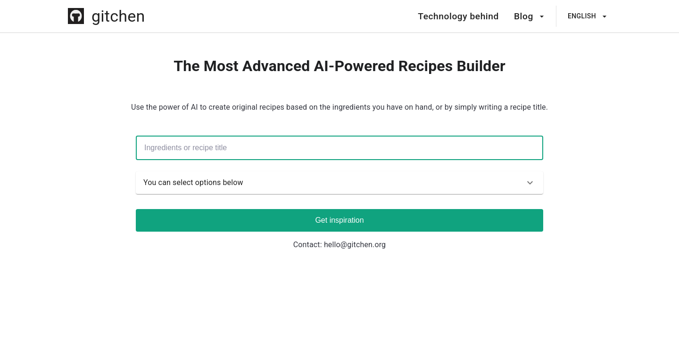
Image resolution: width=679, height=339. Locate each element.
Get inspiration (339, 220)
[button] (339, 182)
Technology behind (458, 16)
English (587, 16)
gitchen (118, 16)
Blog (529, 16)
